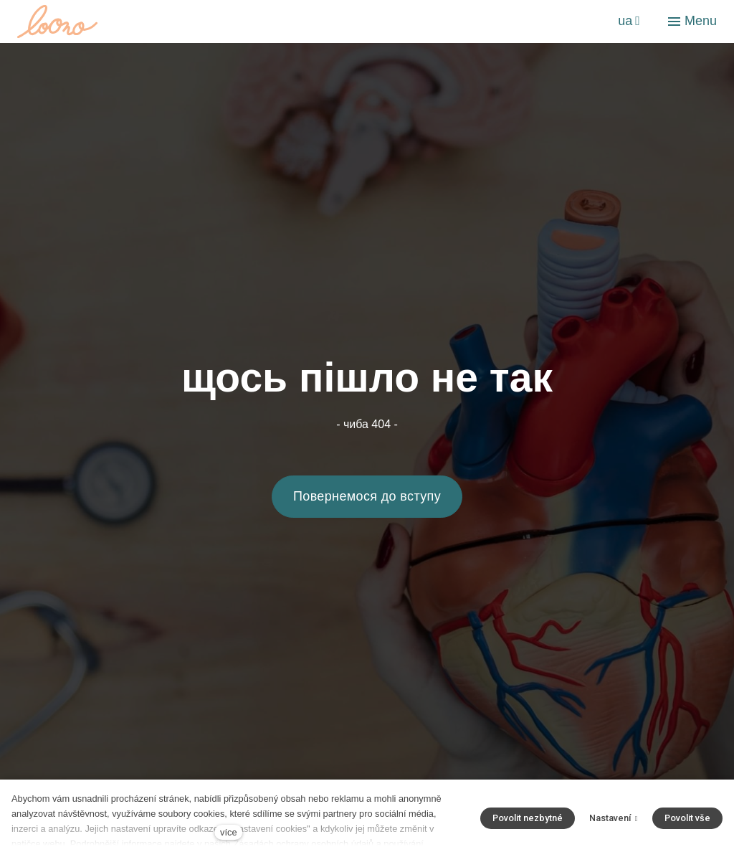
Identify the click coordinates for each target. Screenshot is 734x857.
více (228, 832)
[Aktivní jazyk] (629, 21)
